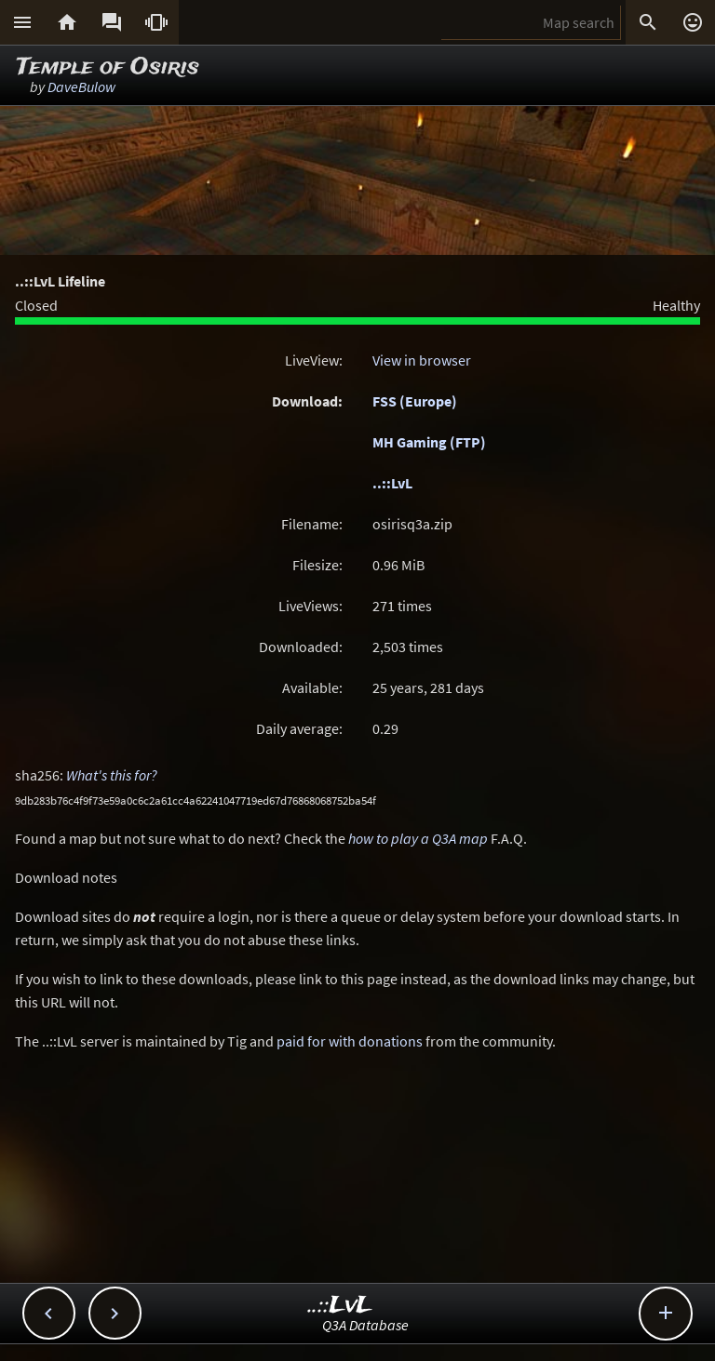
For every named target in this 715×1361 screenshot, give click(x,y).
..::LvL (392, 483)
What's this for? (111, 775)
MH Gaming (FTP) (429, 442)
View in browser (421, 360)
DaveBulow (81, 86)
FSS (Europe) (414, 401)
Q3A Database (365, 1324)
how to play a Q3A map (418, 838)
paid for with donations (350, 1041)
